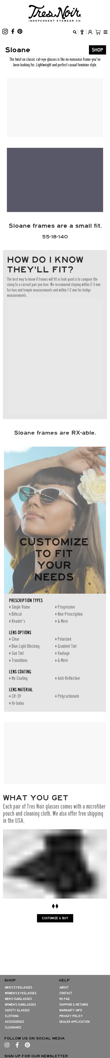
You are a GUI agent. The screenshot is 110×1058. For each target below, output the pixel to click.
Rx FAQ (64, 999)
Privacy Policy (71, 1016)
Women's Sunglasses (20, 1005)
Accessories (14, 1022)
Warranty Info (70, 1010)
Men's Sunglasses (18, 999)
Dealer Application (74, 1022)
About (64, 988)
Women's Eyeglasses (20, 993)
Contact (65, 993)
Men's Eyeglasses (18, 988)
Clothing (12, 1016)
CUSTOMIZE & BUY (55, 921)
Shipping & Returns (73, 1005)
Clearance (13, 1027)
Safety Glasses (17, 1010)
